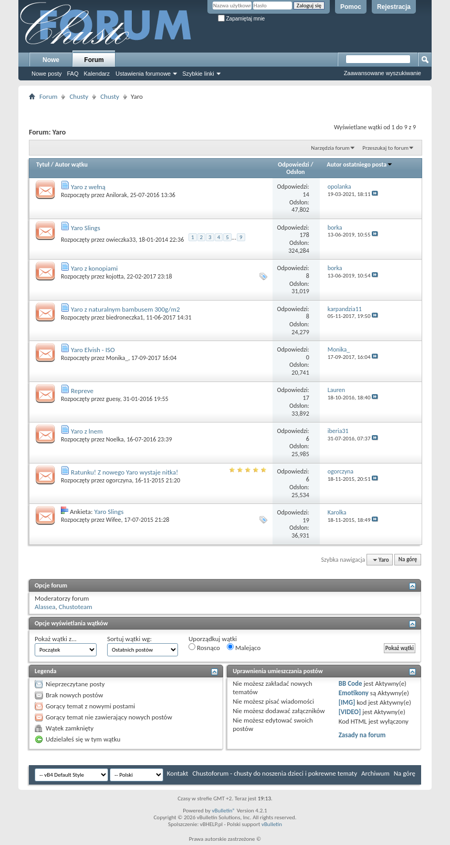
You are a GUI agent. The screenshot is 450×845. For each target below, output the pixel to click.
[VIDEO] (350, 712)
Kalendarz (97, 73)
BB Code (350, 683)
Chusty (78, 96)
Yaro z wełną (88, 187)
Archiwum (375, 773)
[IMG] (347, 702)
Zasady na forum (362, 735)
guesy (113, 399)
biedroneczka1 (124, 317)
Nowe (51, 60)
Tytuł (42, 164)
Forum (93, 60)
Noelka (115, 439)
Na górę (408, 560)
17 (306, 397)
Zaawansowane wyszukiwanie (382, 73)
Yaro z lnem (87, 431)
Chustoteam (75, 607)
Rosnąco (204, 647)
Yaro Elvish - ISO (93, 350)
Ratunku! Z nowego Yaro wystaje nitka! (124, 472)
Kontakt (178, 773)
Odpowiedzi (293, 164)
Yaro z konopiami (94, 268)
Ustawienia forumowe (143, 73)
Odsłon (295, 172)
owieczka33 (121, 239)
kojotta (115, 276)
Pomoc (350, 7)
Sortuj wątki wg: (129, 639)
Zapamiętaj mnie (241, 19)
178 (304, 235)
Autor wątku (71, 164)
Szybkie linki (198, 73)
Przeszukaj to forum (385, 148)
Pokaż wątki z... (56, 639)
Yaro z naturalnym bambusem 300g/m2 (125, 309)
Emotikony (354, 693)
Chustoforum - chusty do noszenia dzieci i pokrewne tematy (274, 773)
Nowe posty (46, 73)
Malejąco (243, 647)
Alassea (45, 607)
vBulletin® (223, 810)
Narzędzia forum (330, 148)
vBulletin (271, 824)
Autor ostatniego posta (360, 164)
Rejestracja (394, 7)
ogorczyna (119, 480)
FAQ (72, 73)
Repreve (82, 391)
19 (306, 520)
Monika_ (117, 358)
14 (306, 194)
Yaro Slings (85, 228)
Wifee (113, 519)
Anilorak (116, 195)
